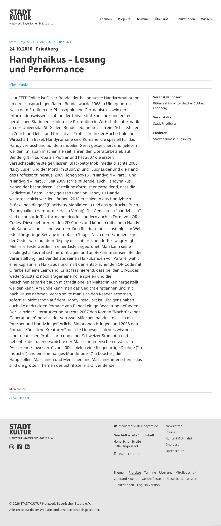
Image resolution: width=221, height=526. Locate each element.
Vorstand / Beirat (126, 479)
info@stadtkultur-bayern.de (138, 426)
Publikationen (185, 19)
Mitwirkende (18, 84)
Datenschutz (175, 451)
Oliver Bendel (19, 398)
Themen (106, 19)
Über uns (161, 19)
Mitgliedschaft (185, 472)
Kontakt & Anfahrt (179, 438)
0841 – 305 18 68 (129, 454)
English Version (148, 485)
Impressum (174, 444)
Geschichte (175, 479)
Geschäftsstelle (153, 479)
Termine (143, 19)
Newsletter (174, 426)
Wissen (206, 19)
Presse (170, 432)
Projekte (124, 19)
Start (12, 42)
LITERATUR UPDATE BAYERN (51, 42)
